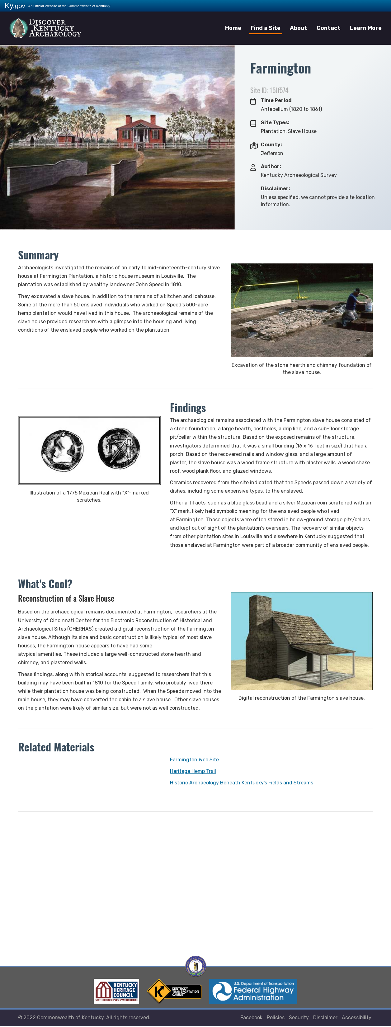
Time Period (276, 100)
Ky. (15, 5)
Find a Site (265, 28)
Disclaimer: (275, 189)
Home (233, 28)
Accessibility (356, 1018)
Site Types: (275, 122)
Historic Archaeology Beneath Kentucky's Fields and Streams (241, 783)
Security (299, 1018)
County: (271, 145)
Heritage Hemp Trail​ (193, 771)
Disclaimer (325, 1018)
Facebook (251, 1018)
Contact (329, 28)
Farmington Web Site (194, 760)
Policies (276, 1018)
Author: (271, 166)
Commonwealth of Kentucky (70, 1018)
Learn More (366, 28)
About (298, 28)
